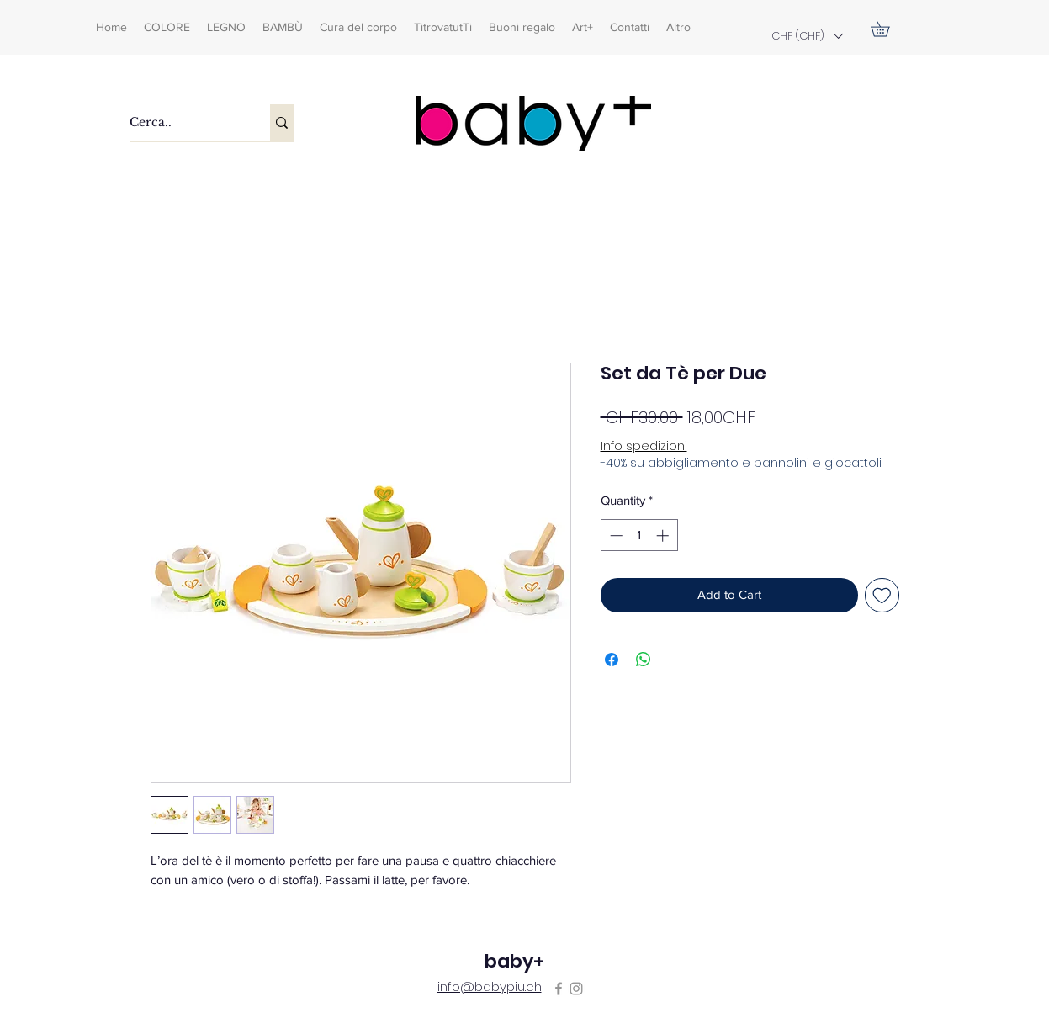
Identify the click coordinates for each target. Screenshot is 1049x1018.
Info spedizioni (644, 446)
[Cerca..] (182, 122)
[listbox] (806, 35)
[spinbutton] (639, 535)
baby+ (514, 961)
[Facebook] (558, 988)
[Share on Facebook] (611, 660)
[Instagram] (576, 988)
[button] (806, 35)
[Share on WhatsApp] (643, 660)
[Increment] (664, 535)
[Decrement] (614, 535)
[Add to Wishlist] (882, 595)
